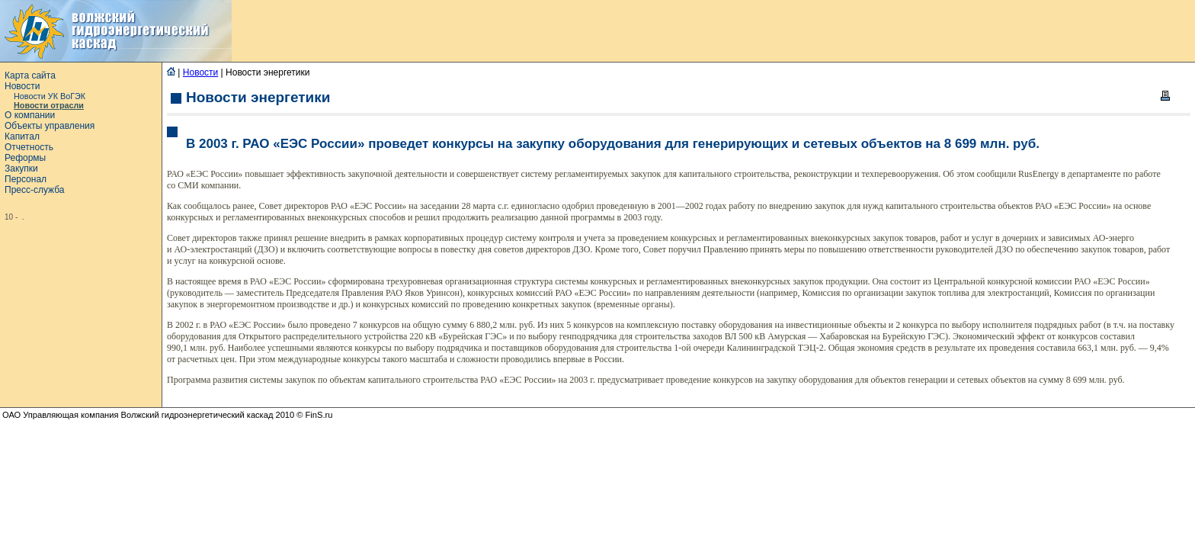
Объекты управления (50, 125)
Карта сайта (30, 75)
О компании (30, 115)
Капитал (22, 136)
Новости (22, 86)
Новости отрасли (49, 105)
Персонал (25, 179)
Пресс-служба (35, 190)
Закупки (21, 168)
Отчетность (29, 147)
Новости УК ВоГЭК (49, 96)
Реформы (25, 157)
